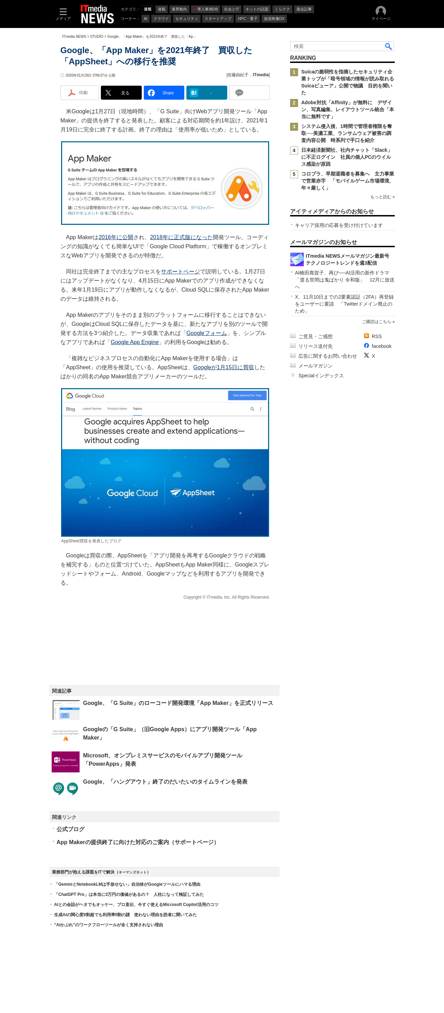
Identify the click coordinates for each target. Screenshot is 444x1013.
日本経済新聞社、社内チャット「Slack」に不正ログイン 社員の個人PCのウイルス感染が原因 (346, 157)
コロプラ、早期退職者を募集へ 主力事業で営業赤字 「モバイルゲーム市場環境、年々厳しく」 (347, 181)
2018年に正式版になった (181, 237)
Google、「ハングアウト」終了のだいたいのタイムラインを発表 (165, 782)
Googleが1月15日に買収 (223, 367)
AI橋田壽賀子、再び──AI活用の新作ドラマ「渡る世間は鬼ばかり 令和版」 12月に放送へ (344, 280)
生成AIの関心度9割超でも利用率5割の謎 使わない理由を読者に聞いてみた (125, 914)
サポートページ (180, 271)
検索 (389, 46)
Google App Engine (135, 342)
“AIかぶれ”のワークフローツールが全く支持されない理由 (108, 924)
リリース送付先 (315, 346)
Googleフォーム (206, 333)
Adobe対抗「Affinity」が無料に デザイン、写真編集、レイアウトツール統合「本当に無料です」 (347, 109)
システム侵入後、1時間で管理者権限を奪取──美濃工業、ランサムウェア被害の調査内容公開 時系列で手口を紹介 (346, 133)
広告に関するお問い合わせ (327, 356)
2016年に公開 (115, 237)
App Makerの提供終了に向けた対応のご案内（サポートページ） (138, 842)
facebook (382, 346)
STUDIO (96, 36)
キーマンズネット (133, 872)
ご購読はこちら (376, 321)
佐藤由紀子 (238, 74)
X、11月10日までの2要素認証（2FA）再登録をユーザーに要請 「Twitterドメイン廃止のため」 (344, 304)
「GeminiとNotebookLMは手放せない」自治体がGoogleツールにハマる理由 (127, 884)
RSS (377, 336)
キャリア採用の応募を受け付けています (339, 225)
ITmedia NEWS (74, 36)
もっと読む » (382, 196)
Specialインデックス (321, 375)
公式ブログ (70, 829)
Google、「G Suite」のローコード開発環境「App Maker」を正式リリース (178, 703)
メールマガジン (315, 366)
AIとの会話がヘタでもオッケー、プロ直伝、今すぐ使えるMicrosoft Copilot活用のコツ (136, 904)
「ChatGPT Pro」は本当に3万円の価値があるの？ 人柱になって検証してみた (129, 894)
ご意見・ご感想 (315, 336)
